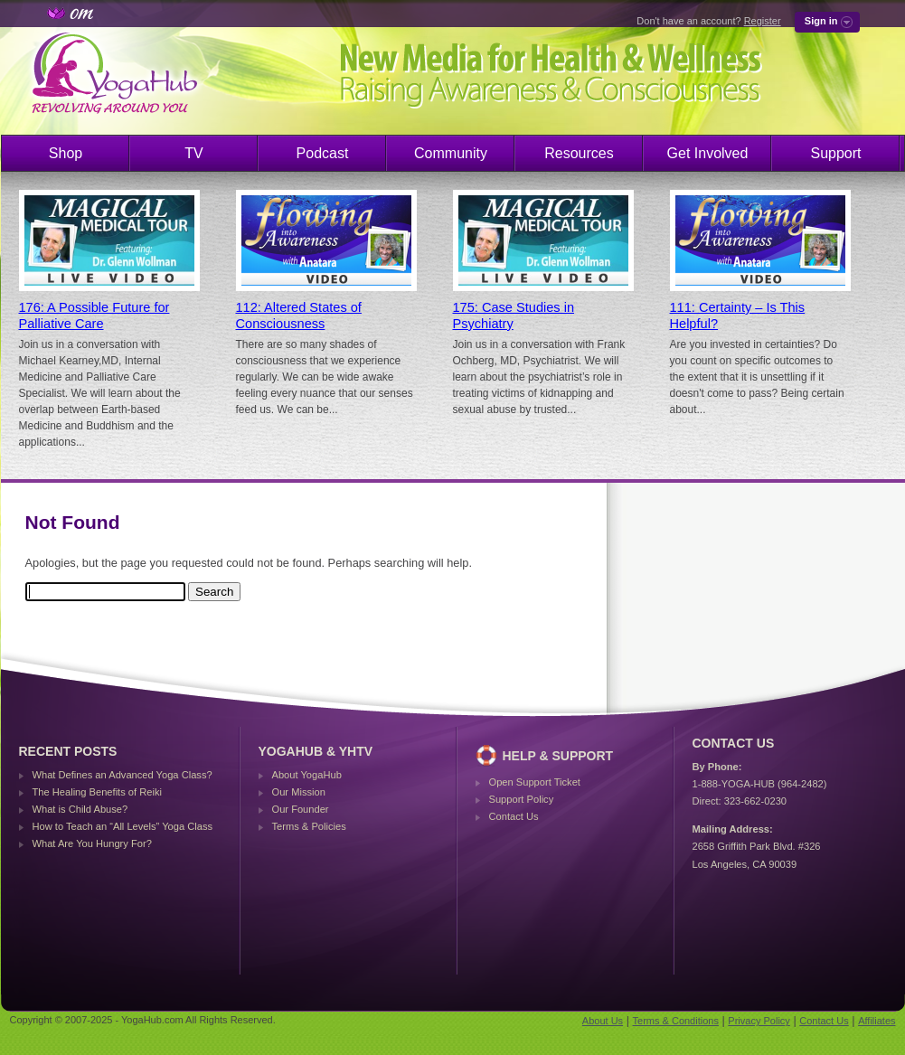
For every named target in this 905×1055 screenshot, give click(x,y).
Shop (65, 153)
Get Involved (708, 153)
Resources (578, 153)
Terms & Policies (309, 826)
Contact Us (514, 816)
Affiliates (876, 1020)
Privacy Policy (758, 1020)
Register (762, 20)
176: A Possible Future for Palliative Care (94, 315)
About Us (602, 1020)
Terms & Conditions (676, 1020)
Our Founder (300, 809)
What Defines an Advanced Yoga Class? (122, 774)
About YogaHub (307, 774)
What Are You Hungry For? (92, 843)
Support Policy (521, 799)
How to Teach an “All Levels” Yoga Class (123, 826)
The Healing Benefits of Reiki (97, 792)
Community (450, 153)
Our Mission (298, 792)
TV (193, 153)
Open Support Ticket (534, 782)
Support (835, 153)
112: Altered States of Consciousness (299, 315)
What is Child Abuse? (80, 809)
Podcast (323, 153)
